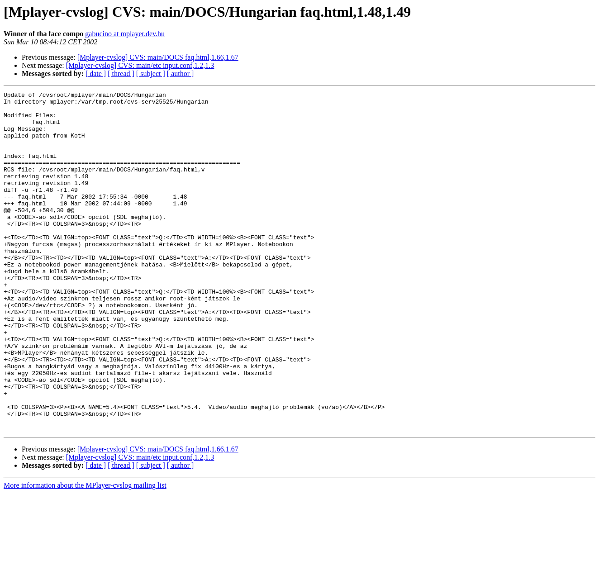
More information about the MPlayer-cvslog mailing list (85, 553)
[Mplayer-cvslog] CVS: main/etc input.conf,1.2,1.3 (140, 65)
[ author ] (180, 73)
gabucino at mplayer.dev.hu (125, 34)
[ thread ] (121, 73)
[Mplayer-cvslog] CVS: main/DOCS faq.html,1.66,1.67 (157, 57)
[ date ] (96, 73)
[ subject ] (150, 73)
